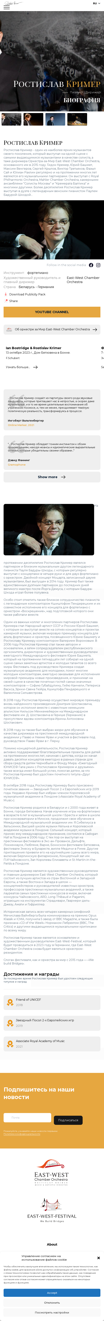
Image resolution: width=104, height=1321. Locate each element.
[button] (98, 1258)
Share (13, 301)
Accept (52, 1292)
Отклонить (52, 1302)
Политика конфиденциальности (22, 1134)
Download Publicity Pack (27, 294)
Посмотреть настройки (52, 1312)
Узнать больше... (18, 367)
